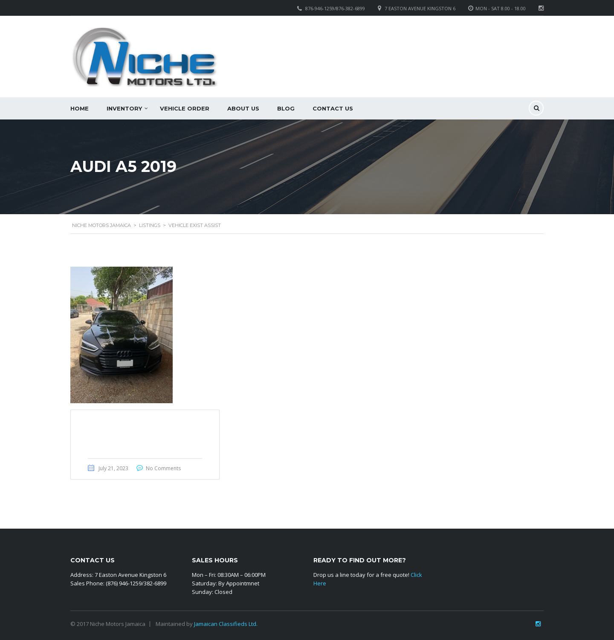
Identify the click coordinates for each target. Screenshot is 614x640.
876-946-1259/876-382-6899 (335, 8)
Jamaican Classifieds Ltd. (226, 624)
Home (79, 108)
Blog (286, 108)
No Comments (163, 468)
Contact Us (333, 108)
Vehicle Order (184, 108)
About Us (243, 108)
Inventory (124, 108)
